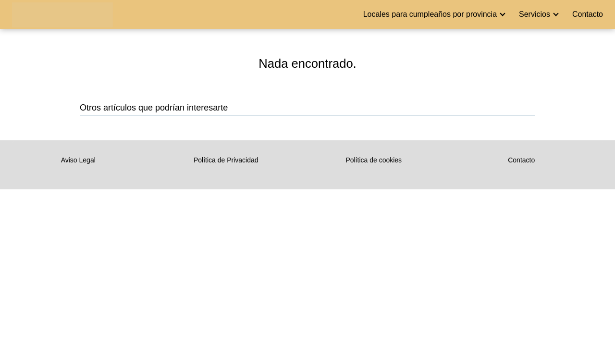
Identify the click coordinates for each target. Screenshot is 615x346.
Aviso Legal (78, 160)
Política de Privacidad (226, 160)
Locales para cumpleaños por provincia (430, 14)
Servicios (534, 14)
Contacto (587, 14)
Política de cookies (373, 160)
